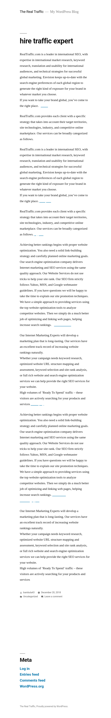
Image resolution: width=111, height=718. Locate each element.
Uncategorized (30, 596)
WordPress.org (32, 686)
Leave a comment (53, 596)
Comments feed (32, 680)
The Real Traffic (32, 12)
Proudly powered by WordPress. (52, 706)
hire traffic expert (46, 41)
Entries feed (29, 674)
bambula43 (29, 592)
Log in (25, 669)
